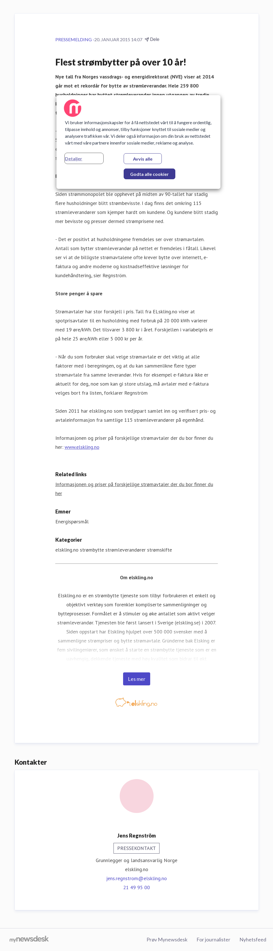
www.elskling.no (82, 447)
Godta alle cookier (149, 174)
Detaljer (73, 158)
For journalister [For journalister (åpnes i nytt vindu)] (213, 939)
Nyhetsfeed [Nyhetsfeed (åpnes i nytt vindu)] (252, 939)
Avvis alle (142, 158)
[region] (138, 142)
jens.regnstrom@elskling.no (136, 878)
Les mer (136, 679)
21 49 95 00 (136, 887)
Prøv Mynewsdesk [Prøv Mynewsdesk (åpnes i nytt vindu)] (167, 939)
